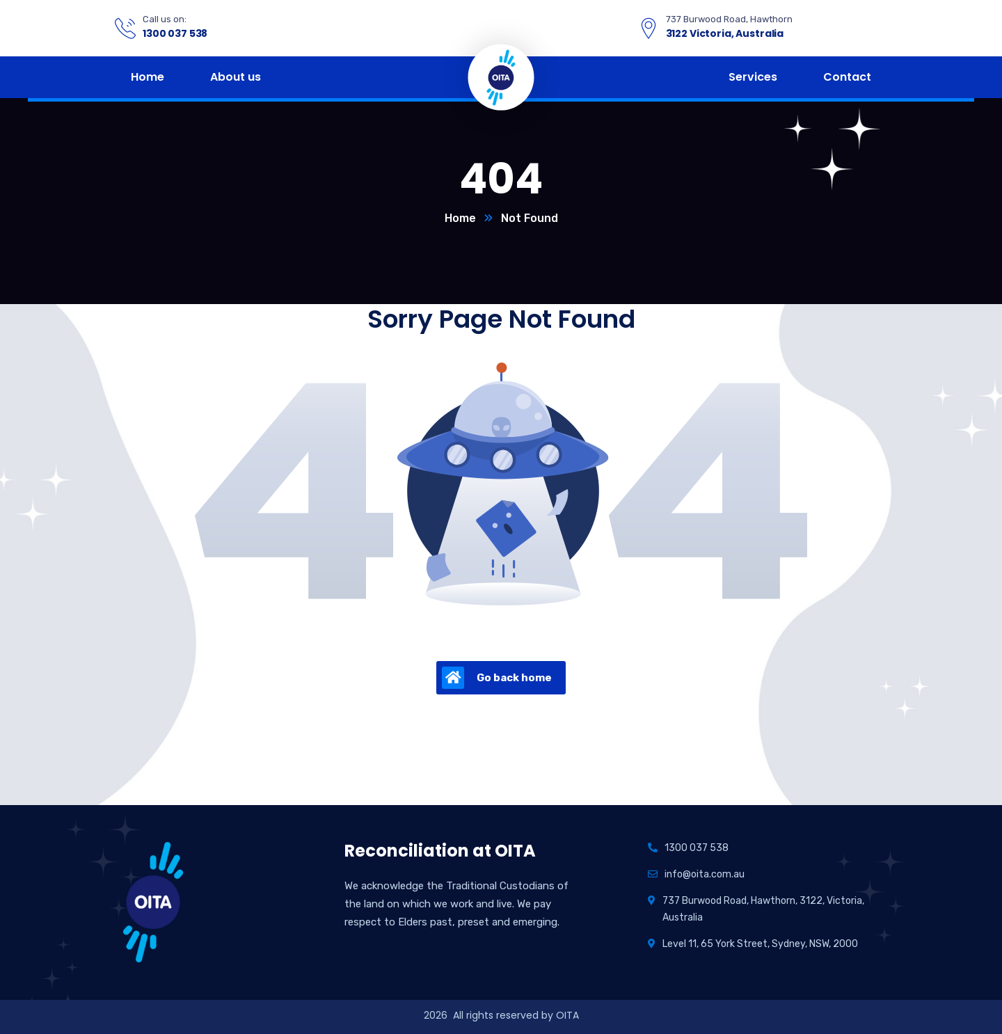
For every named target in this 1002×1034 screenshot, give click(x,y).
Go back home (497, 678)
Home (460, 218)
